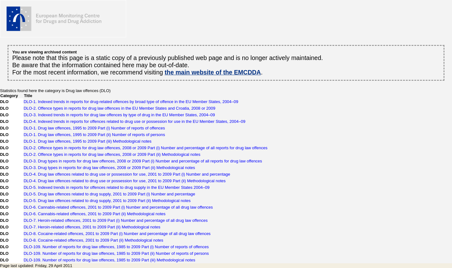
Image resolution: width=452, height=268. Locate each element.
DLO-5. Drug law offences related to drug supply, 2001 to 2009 (109, 194)
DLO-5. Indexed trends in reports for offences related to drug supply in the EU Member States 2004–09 (116, 187)
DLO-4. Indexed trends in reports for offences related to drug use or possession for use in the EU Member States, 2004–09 (134, 121)
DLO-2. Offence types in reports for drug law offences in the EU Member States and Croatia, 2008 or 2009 (119, 108)
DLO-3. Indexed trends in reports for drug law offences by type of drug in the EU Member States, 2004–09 (119, 114)
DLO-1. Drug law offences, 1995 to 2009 (94, 128)
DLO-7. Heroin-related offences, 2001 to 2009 (115, 220)
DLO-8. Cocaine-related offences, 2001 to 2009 (117, 233)
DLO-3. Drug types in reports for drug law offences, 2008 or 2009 (143, 161)
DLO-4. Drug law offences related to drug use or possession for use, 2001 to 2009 (127, 174)
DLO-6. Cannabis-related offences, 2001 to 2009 (118, 207)
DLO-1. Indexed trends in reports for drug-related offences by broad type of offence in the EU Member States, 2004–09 (131, 101)
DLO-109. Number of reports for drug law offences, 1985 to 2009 (116, 246)
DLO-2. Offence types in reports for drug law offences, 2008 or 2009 (145, 147)
